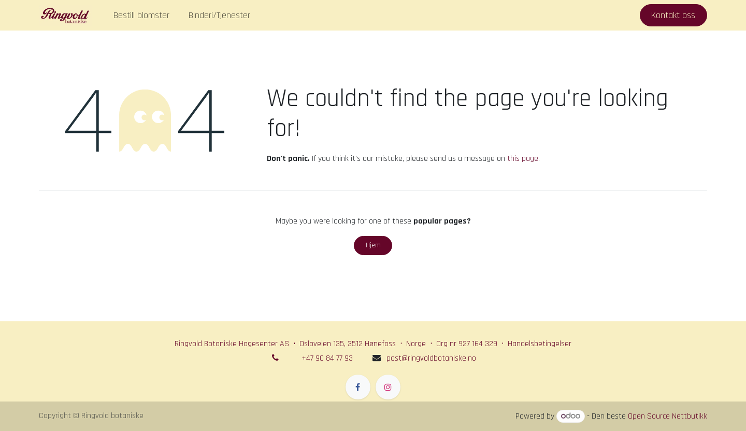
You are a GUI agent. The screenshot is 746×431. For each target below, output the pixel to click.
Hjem (373, 245)
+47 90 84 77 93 (327, 358)
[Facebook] (358, 387)
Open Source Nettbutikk (667, 416)
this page (522, 158)
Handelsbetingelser (539, 343)
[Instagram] (388, 387)
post (431, 358)
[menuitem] (141, 15)
